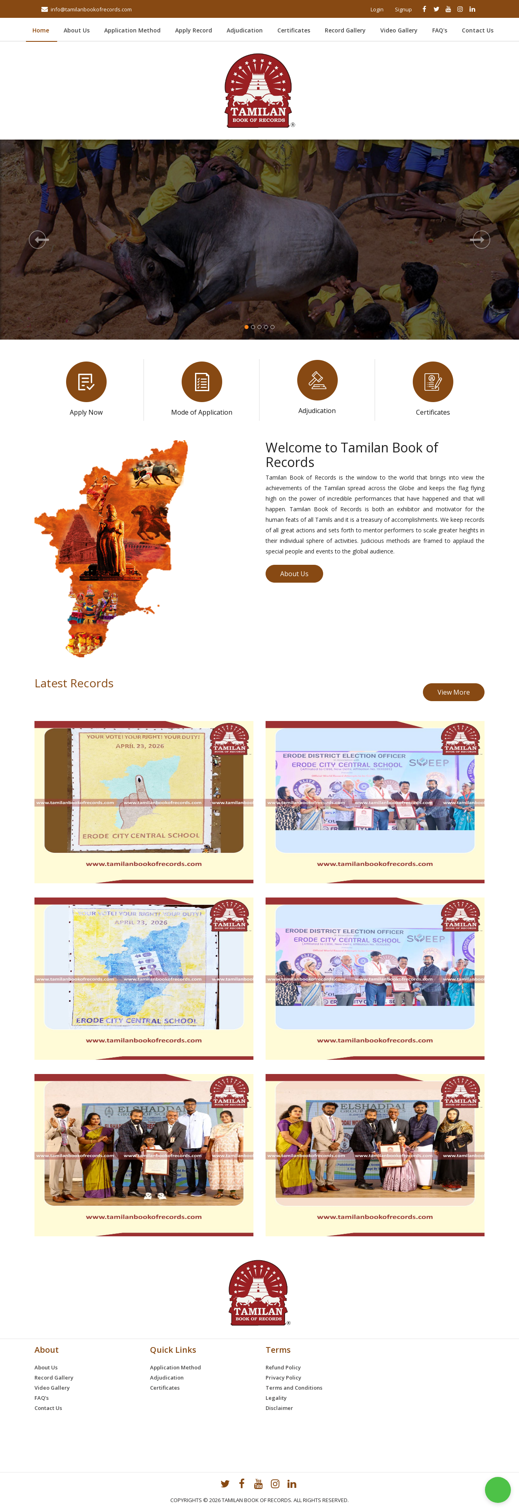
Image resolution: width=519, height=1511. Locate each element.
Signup (403, 9)
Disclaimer (279, 1408)
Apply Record (193, 30)
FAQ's (439, 30)
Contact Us (477, 30)
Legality (276, 1397)
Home (44, 30)
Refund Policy (283, 1367)
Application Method (132, 30)
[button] (39, 240)
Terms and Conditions (294, 1387)
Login (377, 9)
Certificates (293, 30)
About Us (77, 30)
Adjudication (245, 30)
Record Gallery (345, 30)
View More (454, 692)
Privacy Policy (283, 1377)
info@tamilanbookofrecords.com (91, 9)
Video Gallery (399, 30)
